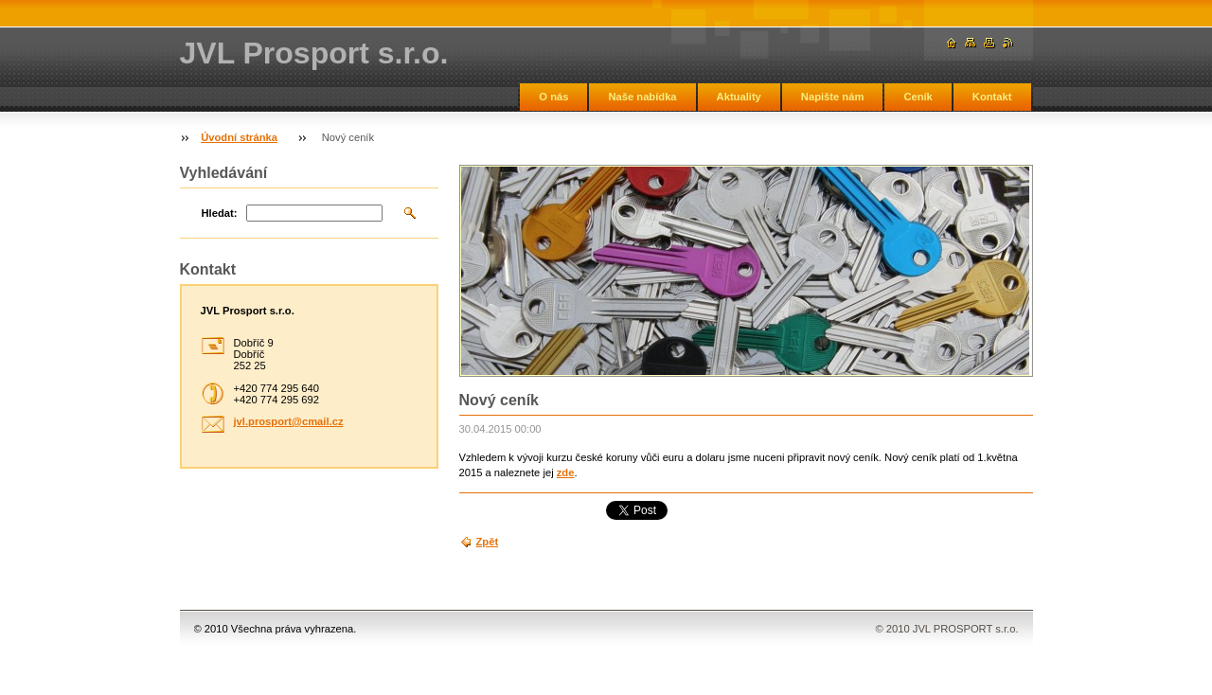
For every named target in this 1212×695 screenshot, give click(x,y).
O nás (553, 96)
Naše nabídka (642, 96)
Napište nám (832, 96)
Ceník (917, 96)
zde (566, 472)
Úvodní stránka (239, 137)
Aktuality (739, 96)
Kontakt (992, 96)
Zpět (487, 541)
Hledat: (220, 213)
